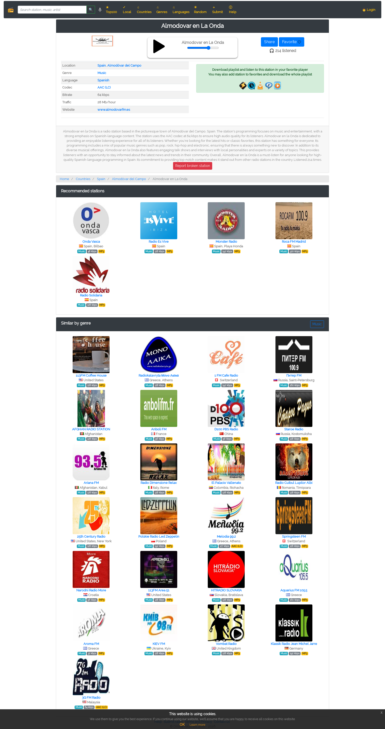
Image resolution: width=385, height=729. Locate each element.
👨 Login (368, 10)
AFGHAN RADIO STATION (91, 429)
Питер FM (293, 375)
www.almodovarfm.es (113, 109)
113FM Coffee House (91, 375)
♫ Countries (144, 9)
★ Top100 (111, 9)
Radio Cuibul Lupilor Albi (293, 483)
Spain (101, 65)
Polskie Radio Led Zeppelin (158, 536)
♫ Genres (161, 9)
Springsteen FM (294, 536)
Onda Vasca (91, 241)
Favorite (291, 41)
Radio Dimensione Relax (159, 483)
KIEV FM (159, 644)
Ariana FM (91, 483)
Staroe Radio (293, 429)
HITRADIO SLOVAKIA (226, 590)
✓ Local (127, 9)
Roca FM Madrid (294, 241)
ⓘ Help (232, 9)
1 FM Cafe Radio (226, 375)
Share (269, 41)
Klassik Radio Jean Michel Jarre (294, 644)
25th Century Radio (91, 536)
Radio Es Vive (159, 241)
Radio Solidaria (91, 295)
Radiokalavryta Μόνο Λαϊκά (159, 375)
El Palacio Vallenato (226, 483)
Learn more (197, 725)
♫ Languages (181, 9)
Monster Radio (226, 241)
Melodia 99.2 (226, 536)
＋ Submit (217, 9)
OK (182, 725)
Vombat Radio (226, 644)
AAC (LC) (104, 87)
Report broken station (192, 166)
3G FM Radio (91, 697)
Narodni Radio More (91, 590)
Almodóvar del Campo (124, 65)
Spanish (103, 80)
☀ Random (200, 9)
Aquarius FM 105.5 (293, 590)
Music (101, 73)
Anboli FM (158, 429)
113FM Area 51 (158, 590)
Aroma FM (91, 644)
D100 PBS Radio (226, 429)
